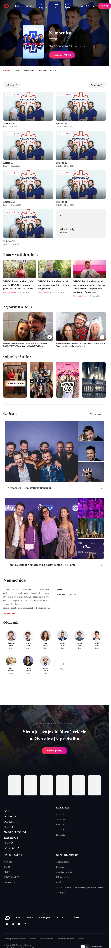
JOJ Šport (67, 6)
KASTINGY (13, 843)
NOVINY (8, 869)
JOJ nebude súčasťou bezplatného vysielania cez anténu (79, 895)
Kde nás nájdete (63, 885)
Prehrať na (62, 55)
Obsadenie (42, 70)
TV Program (43, 6)
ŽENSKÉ (60, 814)
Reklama (60, 875)
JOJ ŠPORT (13, 824)
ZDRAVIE (60, 830)
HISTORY (60, 835)
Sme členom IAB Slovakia (65, 946)
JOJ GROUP (13, 855)
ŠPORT (7, 880)
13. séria (12, 85)
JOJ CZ (9, 849)
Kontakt (80, 946)
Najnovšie (96, 85)
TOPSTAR (60, 819)
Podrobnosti (29, 70)
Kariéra (59, 890)
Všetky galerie (96, 414)
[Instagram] (13, 932)
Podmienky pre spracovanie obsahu (15, 946)
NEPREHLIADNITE (67, 863)
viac (82, 46)
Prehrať (54, 750)
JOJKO (9, 830)
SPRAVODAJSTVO (14, 863)
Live (17, 6)
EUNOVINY (9, 890)
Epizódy (17, 70)
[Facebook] (7, 932)
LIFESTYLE (63, 807)
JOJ (7, 811)
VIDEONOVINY (11, 885)
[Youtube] (19, 932)
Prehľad (6, 70)
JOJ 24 (56, 6)
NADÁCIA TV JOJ (17, 836)
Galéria (53, 70)
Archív (29, 6)
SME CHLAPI (62, 824)
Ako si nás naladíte (64, 880)
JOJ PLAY (11, 818)
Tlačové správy (62, 869)
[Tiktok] (25, 932)
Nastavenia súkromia (46, 946)
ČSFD (53, 40)
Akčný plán (61, 900)
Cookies (33, 946)
